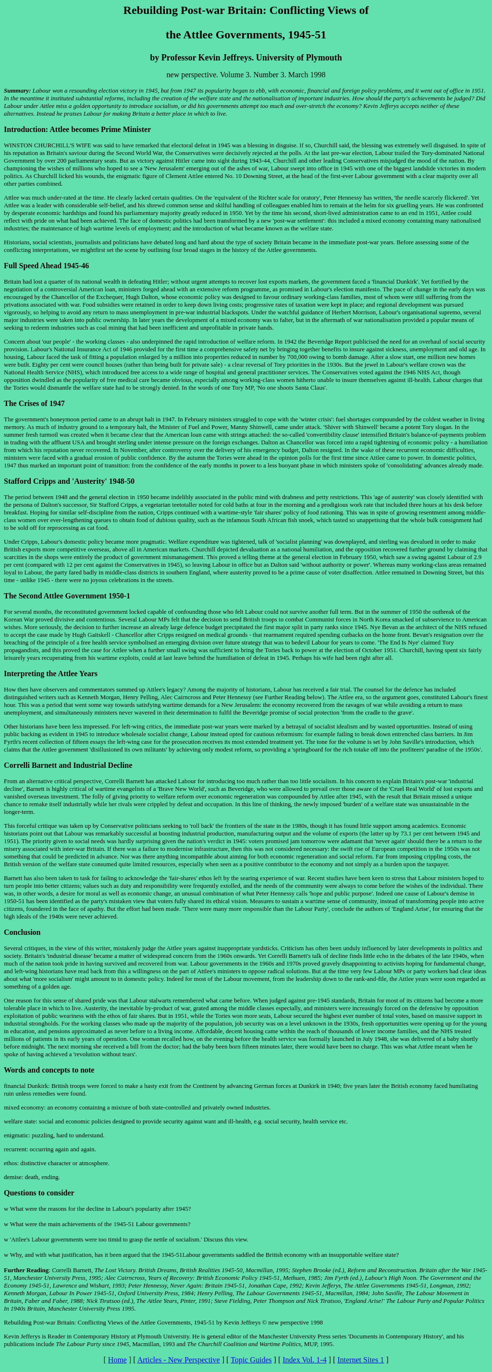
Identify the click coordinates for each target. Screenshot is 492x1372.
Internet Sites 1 (360, 1360)
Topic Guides (251, 1360)
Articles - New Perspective (178, 1360)
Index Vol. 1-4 (304, 1360)
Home (117, 1360)
